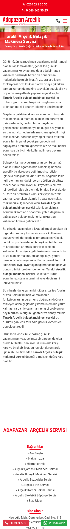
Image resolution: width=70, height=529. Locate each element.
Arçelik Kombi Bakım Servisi (36, 490)
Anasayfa (10, 46)
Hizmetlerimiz (36, 464)
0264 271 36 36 (35, 4)
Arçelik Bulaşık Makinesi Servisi (36, 474)
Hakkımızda (36, 458)
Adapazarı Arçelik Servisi (35, 430)
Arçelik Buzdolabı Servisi (36, 479)
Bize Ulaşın (36, 500)
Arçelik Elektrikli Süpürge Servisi (36, 495)
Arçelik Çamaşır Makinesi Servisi (36, 469)
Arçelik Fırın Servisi (36, 485)
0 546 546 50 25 (35, 10)
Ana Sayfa (36, 453)
